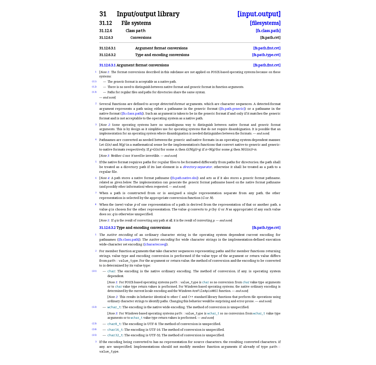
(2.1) (94, 270)
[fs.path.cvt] (270, 37)
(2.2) (94, 306)
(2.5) (94, 334)
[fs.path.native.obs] (184, 178)
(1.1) (94, 81)
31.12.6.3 (106, 37)
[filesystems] (265, 22)
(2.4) (94, 329)
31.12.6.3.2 (107, 55)
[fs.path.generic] (232, 108)
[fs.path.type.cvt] (266, 55)
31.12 (105, 22)
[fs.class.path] (268, 31)
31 (102, 14)
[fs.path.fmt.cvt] (267, 48)
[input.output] (259, 14)
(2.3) (94, 323)
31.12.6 (105, 31)
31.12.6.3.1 (107, 48)
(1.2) (94, 86)
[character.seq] (155, 244)
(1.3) (94, 91)
